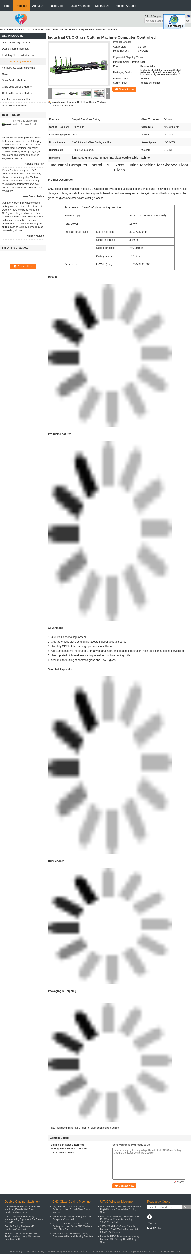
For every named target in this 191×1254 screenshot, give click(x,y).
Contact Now (126, 89)
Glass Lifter (8, 74)
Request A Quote (125, 5)
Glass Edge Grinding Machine (17, 86)
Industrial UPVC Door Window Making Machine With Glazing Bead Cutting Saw (119, 1239)
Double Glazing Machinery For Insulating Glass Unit (20, 1228)
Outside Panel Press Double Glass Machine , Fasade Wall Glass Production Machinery (22, 1209)
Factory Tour (57, 5)
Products (21, 5)
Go (188, 20)
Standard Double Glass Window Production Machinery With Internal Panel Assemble (22, 1236)
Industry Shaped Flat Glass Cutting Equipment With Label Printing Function (73, 1235)
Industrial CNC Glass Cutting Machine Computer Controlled (72, 1218)
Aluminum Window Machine (16, 99)
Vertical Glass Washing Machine (18, 67)
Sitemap (153, 1223)
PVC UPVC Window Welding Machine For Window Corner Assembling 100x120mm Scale (119, 1219)
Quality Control (80, 5)
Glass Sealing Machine (14, 80)
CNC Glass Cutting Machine (35, 29)
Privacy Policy (15, 1251)
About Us (38, 5)
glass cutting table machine (105, 1127)
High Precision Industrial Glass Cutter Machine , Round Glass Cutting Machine (72, 1209)
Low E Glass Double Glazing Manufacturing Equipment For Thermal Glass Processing (24, 1219)
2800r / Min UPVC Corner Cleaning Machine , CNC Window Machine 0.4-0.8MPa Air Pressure (119, 1229)
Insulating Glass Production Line (18, 55)
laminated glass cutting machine (73, 1127)
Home (6, 5)
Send (186, 1207)
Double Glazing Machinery (15, 49)
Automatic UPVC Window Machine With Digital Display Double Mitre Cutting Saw (120, 1209)
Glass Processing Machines (16, 42)
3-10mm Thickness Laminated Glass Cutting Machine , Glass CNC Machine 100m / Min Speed (72, 1226)
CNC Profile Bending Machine (17, 93)
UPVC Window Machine (14, 105)
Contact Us (102, 5)
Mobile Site (154, 1228)
